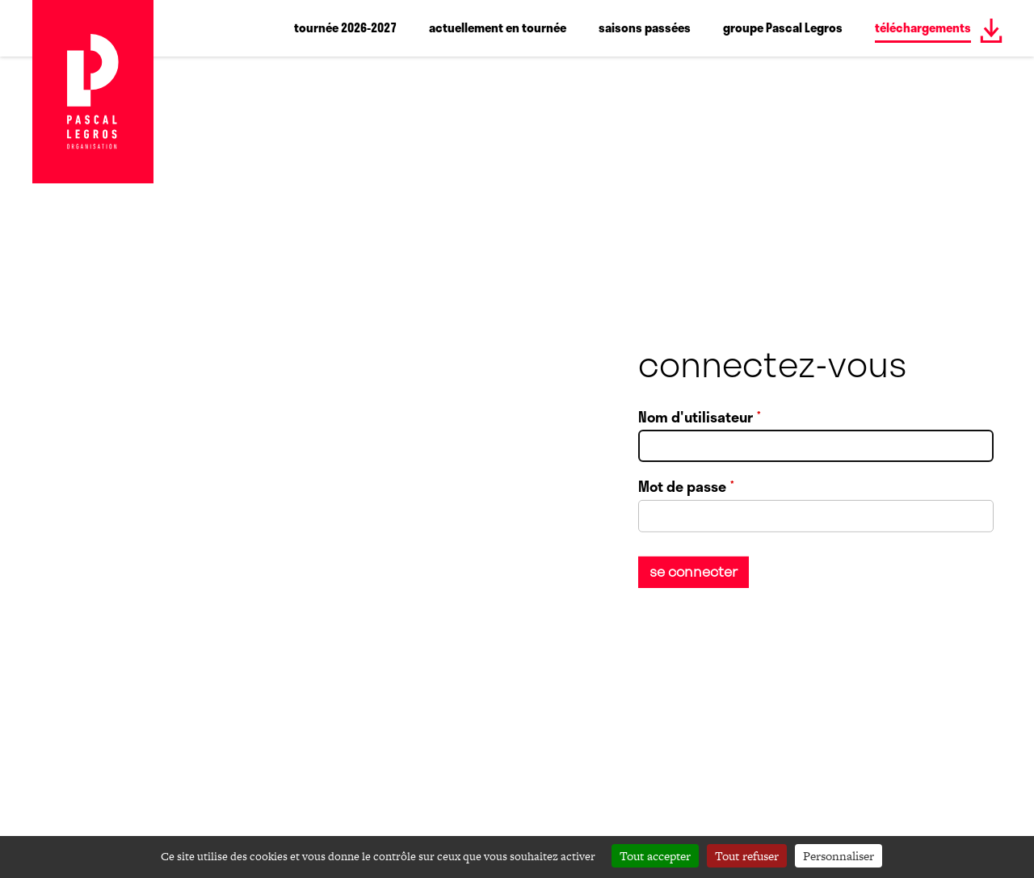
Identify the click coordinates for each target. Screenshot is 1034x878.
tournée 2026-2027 (345, 27)
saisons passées (645, 27)
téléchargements (923, 27)
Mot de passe (682, 487)
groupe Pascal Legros (783, 27)
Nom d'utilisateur (695, 417)
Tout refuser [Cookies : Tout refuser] (747, 855)
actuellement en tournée (497, 27)
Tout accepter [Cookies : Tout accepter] (655, 855)
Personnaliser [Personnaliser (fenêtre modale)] (838, 855)
